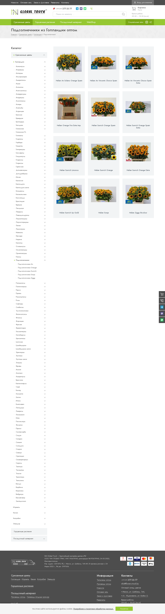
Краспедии (20, 201)
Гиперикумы (20, 149)
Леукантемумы (21, 218)
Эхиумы (19, 362)
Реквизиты (55, 2)
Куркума (19, 205)
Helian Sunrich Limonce (69, 170)
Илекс (18, 401)
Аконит (18, 369)
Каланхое (19, 180)
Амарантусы (20, 376)
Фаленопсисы (21, 314)
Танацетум (20, 470)
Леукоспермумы (22, 222)
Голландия (19, 62)
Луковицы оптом (18, 597)
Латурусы (19, 212)
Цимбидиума (21, 345)
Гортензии (19, 166)
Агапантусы (20, 66)
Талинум (19, 466)
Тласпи (18, 473)
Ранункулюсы (21, 297)
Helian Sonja (103, 213)
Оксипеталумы (21, 250)
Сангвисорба (21, 432)
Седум (18, 435)
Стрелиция (20, 456)
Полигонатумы (21, 286)
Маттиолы (19, 232)
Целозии (19, 342)
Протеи (18, 293)
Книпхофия (20, 404)
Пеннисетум (20, 421)
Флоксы (19, 317)
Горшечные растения (45, 22)
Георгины (19, 139)
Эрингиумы (20, 352)
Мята (17, 418)
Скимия (19, 442)
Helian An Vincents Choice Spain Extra (138, 81)
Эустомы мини (21, 359)
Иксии (18, 177)
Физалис (19, 425)
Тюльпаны (20, 480)
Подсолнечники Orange (27, 267)
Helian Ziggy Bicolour (138, 213)
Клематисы (20, 191)
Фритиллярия (21, 328)
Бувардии (19, 118)
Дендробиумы (21, 173)
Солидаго (19, 446)
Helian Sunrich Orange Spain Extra (138, 126)
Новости (14, 2)
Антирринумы (21, 94)
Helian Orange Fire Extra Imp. (69, 125)
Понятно (124, 608)
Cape (18, 387)
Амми (18, 83)
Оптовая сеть (26, 2)
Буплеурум (20, 122)
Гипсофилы (20, 153)
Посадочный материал (71, 22)
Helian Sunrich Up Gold (69, 213)
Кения (15, 513)
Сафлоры (19, 304)
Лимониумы (20, 229)
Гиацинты (19, 146)
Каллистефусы (21, 383)
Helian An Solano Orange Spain (69, 80)
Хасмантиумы (21, 331)
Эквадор (16, 523)
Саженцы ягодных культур (38, 597)
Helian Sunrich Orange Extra (138, 170)
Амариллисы (21, 80)
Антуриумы (20, 97)
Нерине (19, 239)
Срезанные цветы (22, 22)
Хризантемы (20, 338)
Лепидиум (20, 407)
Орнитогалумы (21, 253)
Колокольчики (21, 194)
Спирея (19, 449)
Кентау (18, 390)
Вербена (19, 487)
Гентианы (19, 135)
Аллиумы (19, 73)
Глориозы (19, 160)
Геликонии (20, 128)
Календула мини (22, 187)
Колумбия (16, 518)
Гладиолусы (20, 156)
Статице (19, 452)
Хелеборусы (20, 335)
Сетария (19, 439)
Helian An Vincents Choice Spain (103, 80)
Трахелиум (20, 477)
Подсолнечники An (25, 264)
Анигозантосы (21, 90)
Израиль (16, 507)
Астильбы (19, 108)
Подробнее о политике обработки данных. (93, 608)
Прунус (18, 428)
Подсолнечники (22, 260)
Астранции (20, 111)
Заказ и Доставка (41, 2)
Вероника (19, 491)
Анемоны (19, 87)
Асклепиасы (20, 101)
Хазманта (19, 394)
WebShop (91, 22)
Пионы (18, 257)
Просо (18, 290)
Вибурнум (19, 494)
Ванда (18, 484)
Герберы (19, 142)
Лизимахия (20, 414)
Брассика (19, 380)
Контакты (65, 2)
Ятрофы (18, 366)
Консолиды (20, 198)
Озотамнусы (20, 246)
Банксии (19, 115)
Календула (20, 184)
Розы (18, 300)
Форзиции (20, 321)
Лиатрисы (19, 411)
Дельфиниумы (21, 170)
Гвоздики (19, 125)
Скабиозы (20, 307)
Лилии (18, 225)
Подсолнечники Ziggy (26, 278)
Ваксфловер (20, 497)
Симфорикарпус (22, 459)
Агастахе (19, 373)
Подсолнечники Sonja (26, 274)
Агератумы (20, 69)
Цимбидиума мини (23, 349)
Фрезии (19, 324)
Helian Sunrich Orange (103, 170)
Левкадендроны (22, 215)
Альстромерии (21, 76)
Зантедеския (21, 501)
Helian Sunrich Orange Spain (103, 125)
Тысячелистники (22, 311)
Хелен (18, 397)
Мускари (19, 236)
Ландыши (20, 208)
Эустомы (19, 355)
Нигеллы (19, 243)
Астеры (18, 104)
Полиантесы (20, 283)
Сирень (19, 463)
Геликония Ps (21, 132)
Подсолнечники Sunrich (27, 271)
